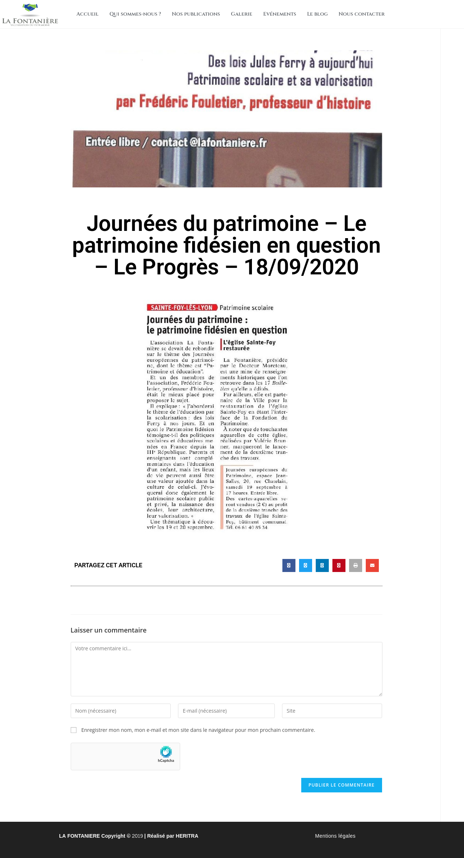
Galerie (241, 14)
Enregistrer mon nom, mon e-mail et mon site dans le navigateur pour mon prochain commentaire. (198, 729)
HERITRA (187, 836)
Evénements (279, 14)
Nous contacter (362, 14)
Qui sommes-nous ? (135, 14)
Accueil (87, 14)
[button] (288, 565)
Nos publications (196, 14)
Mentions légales (335, 836)
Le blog (317, 14)
